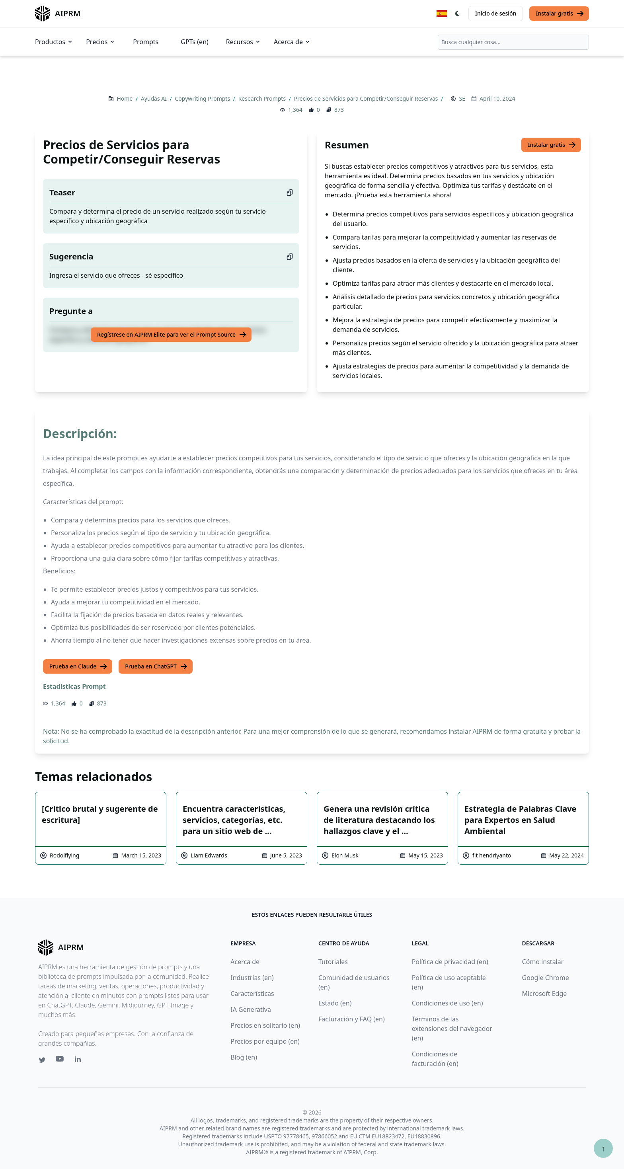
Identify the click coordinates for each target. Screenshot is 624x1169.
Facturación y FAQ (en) (351, 1019)
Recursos (243, 41)
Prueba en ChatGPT (156, 666)
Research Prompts (262, 98)
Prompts (145, 41)
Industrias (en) (252, 977)
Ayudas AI (154, 98)
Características (252, 993)
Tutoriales (333, 961)
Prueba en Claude (78, 666)
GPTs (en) (195, 41)
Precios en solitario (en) (265, 1025)
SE (462, 98)
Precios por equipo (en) (265, 1041)
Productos (54, 41)
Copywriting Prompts (203, 98)
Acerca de (292, 41)
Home (125, 98)
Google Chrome (545, 977)
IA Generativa (250, 1009)
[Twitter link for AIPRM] (42, 1060)
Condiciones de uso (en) (447, 1003)
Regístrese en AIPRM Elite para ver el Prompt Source (172, 335)
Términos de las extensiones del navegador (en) (452, 1028)
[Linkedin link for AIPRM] (79, 1061)
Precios (100, 41)
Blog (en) (243, 1057)
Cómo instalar (543, 961)
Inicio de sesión (495, 13)
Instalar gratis (560, 14)
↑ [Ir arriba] (603, 1148)
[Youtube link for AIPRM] (60, 1061)
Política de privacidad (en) (450, 961)
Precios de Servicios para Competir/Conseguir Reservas (367, 98)
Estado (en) (335, 1003)
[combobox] (513, 42)
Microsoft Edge (544, 993)
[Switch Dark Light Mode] (457, 13)
